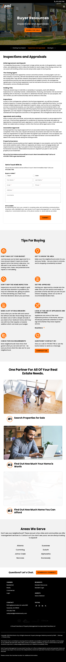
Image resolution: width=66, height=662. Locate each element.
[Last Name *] (47, 180)
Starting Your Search (19, 48)
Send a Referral (39, 596)
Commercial (10, 590)
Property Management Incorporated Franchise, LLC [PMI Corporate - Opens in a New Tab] (40, 625)
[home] (7, 6)
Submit (45, 218)
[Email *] (18, 185)
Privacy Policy (6, 635)
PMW (54, 634)
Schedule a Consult (47, 572)
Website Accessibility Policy (40, 642)
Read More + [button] (50, 328)
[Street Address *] (33, 190)
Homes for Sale (33, 30)
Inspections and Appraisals (36, 48)
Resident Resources (41, 585)
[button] (36, 605)
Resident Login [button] (39, 588)
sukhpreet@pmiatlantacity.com (17, 613)
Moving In (50, 48)
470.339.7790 (60, 1)
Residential (10, 585)
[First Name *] (18, 180)
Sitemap (60, 634)
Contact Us (41, 351)
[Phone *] (47, 185)
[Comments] (33, 198)
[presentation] (17, 217)
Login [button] (8, 593)
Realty (9, 588)
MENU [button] (64, 7)
